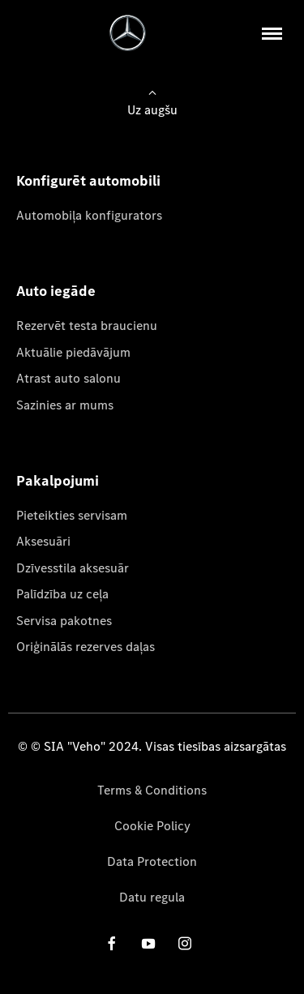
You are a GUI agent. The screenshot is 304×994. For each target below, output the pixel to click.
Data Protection (152, 861)
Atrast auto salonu (68, 378)
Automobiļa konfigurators (89, 215)
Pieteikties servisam (71, 515)
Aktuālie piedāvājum (73, 352)
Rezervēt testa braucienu (86, 325)
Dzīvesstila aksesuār (72, 567)
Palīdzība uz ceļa (62, 593)
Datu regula (152, 897)
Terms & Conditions (152, 790)
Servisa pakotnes (64, 620)
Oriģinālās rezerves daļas (85, 646)
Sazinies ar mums (64, 404)
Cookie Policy (152, 825)
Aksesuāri (43, 541)
